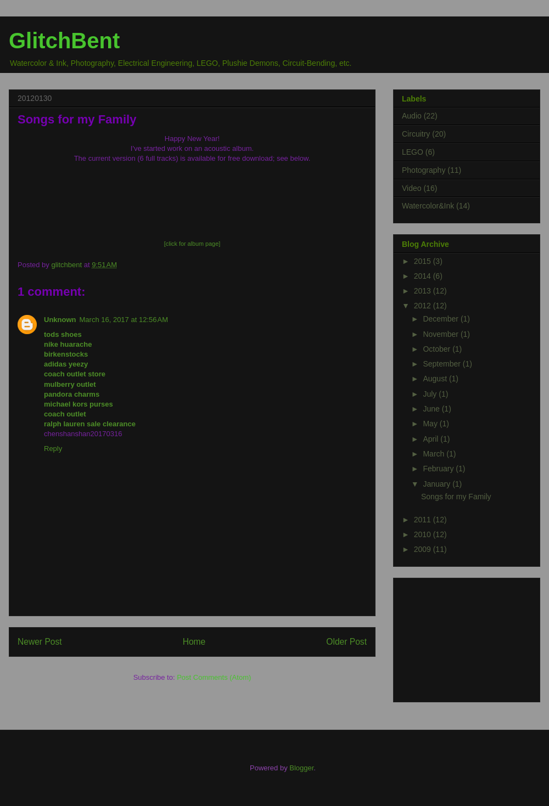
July (431, 394)
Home (194, 641)
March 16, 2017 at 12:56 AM (124, 319)
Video (412, 188)
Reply (53, 448)
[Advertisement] (457, 637)
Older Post (346, 641)
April (431, 439)
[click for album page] (192, 243)
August (436, 378)
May (431, 423)
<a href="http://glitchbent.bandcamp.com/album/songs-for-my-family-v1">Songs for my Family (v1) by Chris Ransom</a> (192, 201)
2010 (423, 534)
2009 (423, 549)
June (432, 408)
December (441, 318)
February (439, 468)
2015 (423, 261)
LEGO (412, 152)
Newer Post (40, 641)
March (434, 453)
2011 (423, 519)
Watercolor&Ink (428, 205)
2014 (423, 276)
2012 (423, 305)
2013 (423, 290)
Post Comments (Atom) (214, 677)
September (442, 363)
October (437, 349)
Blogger (301, 768)
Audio (412, 115)
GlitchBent (64, 41)
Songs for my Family (456, 496)
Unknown (60, 319)
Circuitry (416, 133)
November (441, 334)
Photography (423, 170)
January (437, 484)
